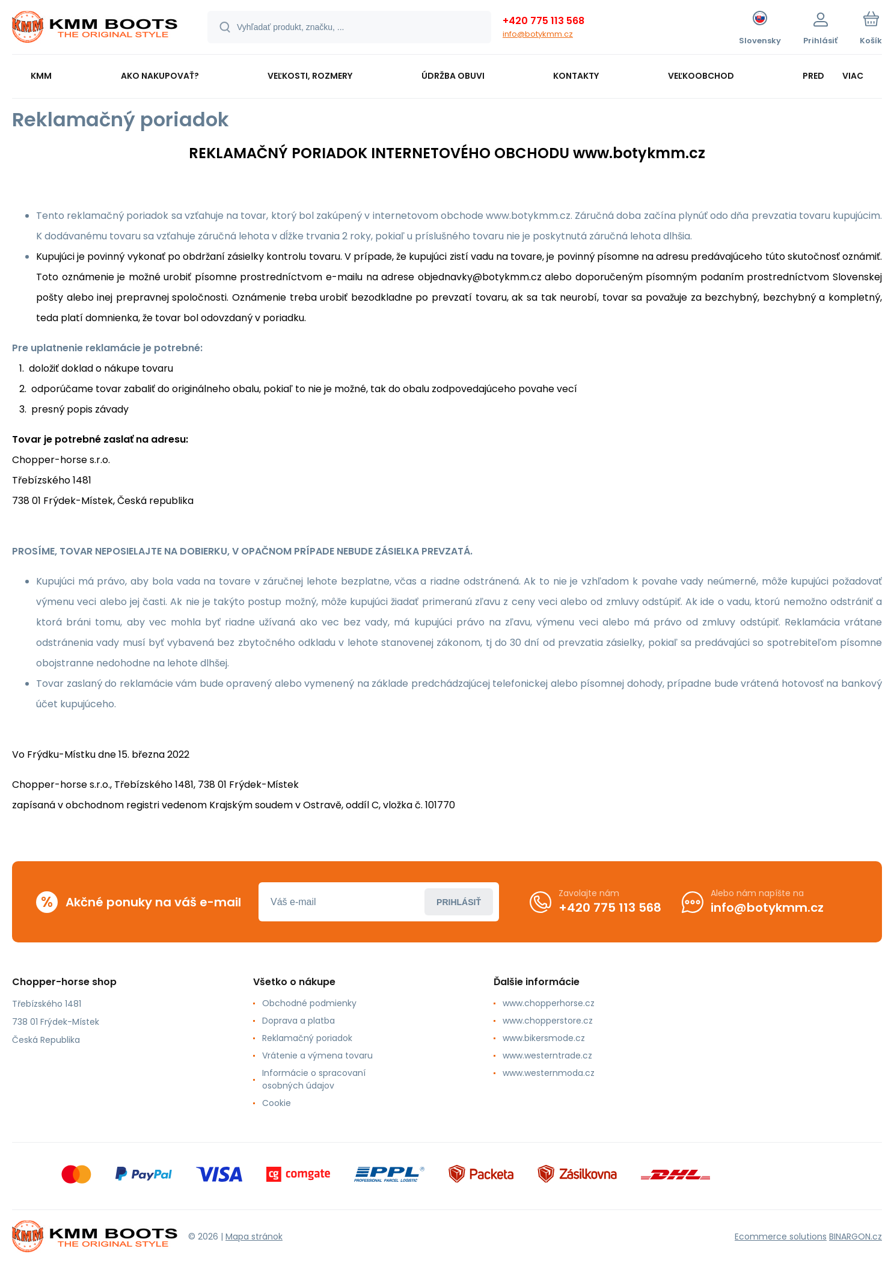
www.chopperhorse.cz (549, 1003)
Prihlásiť (458, 901)
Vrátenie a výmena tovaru (317, 1055)
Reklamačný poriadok (307, 1038)
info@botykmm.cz (538, 34)
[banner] (94, 29)
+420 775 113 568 (543, 21)
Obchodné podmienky (309, 1003)
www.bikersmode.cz (544, 1038)
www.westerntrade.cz (547, 1055)
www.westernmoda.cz (549, 1073)
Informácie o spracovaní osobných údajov (314, 1079)
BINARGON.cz (855, 1236)
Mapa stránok (254, 1236)
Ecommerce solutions (781, 1236)
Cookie (276, 1103)
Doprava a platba (298, 1021)
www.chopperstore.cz (548, 1021)
